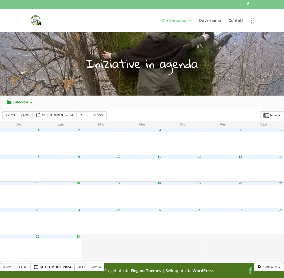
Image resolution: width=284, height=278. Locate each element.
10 (119, 156)
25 (159, 210)
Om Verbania (173, 20)
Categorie (19, 102)
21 (281, 183)
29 (37, 236)
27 (240, 210)
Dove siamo (210, 20)
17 (119, 183)
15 (37, 183)
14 (281, 156)
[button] (268, 267)
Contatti (236, 20)
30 (78, 236)
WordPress (203, 270)
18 (159, 183)
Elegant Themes (146, 270)
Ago (26, 115)
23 (78, 210)
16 (78, 183)
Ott (84, 115)
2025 (99, 115)
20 (240, 183)
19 (200, 183)
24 (119, 210)
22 (37, 210)
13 (240, 156)
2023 (10, 115)
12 (200, 156)
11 (159, 156)
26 (200, 210)
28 (281, 210)
